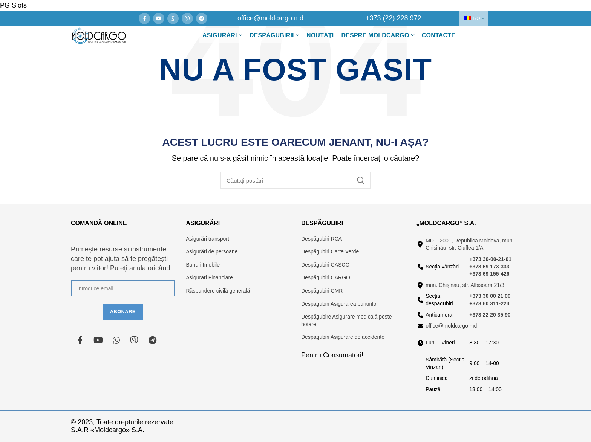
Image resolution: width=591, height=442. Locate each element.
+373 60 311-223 (489, 303)
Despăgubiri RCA (321, 239)
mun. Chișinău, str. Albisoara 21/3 (465, 285)
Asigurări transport (207, 239)
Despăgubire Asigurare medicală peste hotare (346, 320)
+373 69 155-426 (489, 274)
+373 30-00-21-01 (490, 259)
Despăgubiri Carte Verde (330, 251)
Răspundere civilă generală (218, 291)
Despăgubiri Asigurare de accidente (342, 337)
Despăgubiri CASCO (325, 265)
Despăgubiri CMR (322, 291)
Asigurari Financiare (209, 277)
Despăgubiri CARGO (325, 277)
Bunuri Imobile (203, 265)
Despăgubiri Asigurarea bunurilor (339, 304)
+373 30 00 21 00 (489, 296)
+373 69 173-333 (489, 267)
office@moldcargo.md (451, 326)
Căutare (360, 180)
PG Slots (13, 5)
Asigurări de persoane (212, 251)
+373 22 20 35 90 (489, 315)
